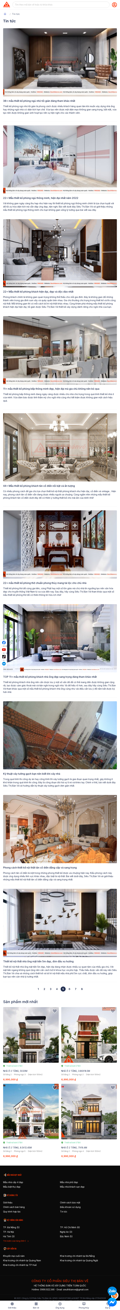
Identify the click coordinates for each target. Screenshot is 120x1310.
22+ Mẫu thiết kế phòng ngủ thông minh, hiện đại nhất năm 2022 (40, 198)
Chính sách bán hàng (14, 1207)
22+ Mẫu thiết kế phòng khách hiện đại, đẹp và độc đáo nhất (38, 291)
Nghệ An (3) (66, 1232)
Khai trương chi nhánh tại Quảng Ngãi (79, 1260)
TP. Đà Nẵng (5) (11, 1227)
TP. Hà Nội (8, 1232)
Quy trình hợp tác (12, 1211)
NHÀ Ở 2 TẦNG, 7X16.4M (74, 1147)
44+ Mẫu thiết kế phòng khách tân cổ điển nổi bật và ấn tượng (39, 485)
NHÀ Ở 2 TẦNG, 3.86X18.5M (75, 1071)
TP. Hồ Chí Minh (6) (70, 1227)
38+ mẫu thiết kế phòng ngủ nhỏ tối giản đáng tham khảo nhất (39, 100)
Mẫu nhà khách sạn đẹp (72, 1186)
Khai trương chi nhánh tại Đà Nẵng (77, 1256)
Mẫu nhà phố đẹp (69, 1182)
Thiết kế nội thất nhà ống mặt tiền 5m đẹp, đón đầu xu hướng (38, 961)
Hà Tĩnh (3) (9, 1236)
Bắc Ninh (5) (66, 1236)
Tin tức (63, 1211)
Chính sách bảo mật (70, 1202)
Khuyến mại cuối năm (14, 1256)
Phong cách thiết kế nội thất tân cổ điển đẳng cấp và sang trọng (40, 867)
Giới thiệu (7, 1202)
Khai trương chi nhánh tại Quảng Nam (22, 1260)
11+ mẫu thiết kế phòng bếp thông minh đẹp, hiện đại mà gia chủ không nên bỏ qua (51, 388)
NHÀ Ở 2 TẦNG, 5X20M (15, 1071)
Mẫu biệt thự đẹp (11, 1186)
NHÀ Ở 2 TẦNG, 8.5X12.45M (17, 1147)
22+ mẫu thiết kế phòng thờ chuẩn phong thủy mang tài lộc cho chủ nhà (44, 583)
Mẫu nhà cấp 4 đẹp (13, 1182)
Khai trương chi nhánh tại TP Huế (20, 1265)
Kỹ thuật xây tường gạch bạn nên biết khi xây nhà (31, 773)
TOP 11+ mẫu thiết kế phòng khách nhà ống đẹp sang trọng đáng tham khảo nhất (50, 676)
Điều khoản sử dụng (70, 1207)
